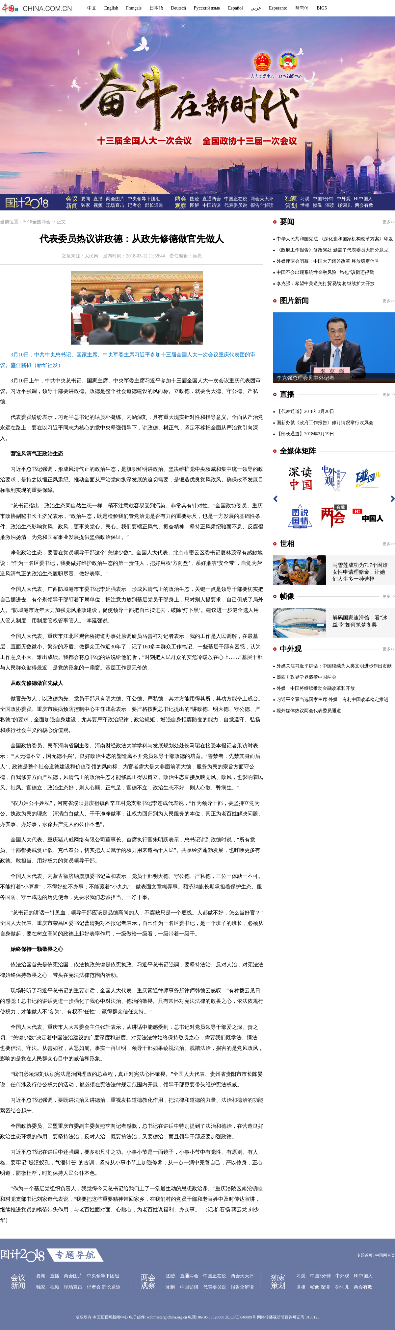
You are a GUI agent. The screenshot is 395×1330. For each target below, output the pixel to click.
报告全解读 (262, 205)
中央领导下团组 (144, 198)
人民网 (91, 256)
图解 (194, 205)
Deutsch (178, 8)
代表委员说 (235, 205)
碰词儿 (345, 205)
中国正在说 (235, 198)
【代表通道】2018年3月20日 (305, 411)
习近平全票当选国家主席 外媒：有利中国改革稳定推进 (332, 699)
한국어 (302, 8)
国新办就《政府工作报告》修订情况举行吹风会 (324, 422)
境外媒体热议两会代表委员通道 (308, 710)
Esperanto (278, 8)
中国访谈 (211, 205)
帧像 (317, 205)
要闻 (85, 198)
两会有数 (364, 205)
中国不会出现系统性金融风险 (306, 272)
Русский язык (207, 8)
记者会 (135, 205)
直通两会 (211, 198)
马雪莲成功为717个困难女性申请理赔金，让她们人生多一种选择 (360, 572)
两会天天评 (262, 198)
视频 (98, 205)
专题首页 (365, 1255)
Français (134, 8)
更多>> (388, 222)
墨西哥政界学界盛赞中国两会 (306, 677)
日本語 (156, 8)
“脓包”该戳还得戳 (356, 272)
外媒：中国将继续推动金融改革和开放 (315, 688)
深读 (329, 205)
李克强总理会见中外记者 (305, 378)
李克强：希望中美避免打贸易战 (308, 283)
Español (235, 8)
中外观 (344, 198)
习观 (304, 198)
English (111, 8)
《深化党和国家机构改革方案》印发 (356, 238)
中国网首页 (385, 1255)
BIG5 (322, 8)
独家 (85, 205)
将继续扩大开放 (358, 283)
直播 (98, 198)
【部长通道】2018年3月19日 (305, 433)
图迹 (194, 198)
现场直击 (115, 205)
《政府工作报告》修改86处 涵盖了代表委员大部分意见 (332, 250)
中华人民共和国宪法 (297, 238)
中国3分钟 (323, 198)
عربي (255, 8)
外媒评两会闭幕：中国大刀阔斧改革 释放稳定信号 (327, 261)
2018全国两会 (37, 221)
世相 (304, 205)
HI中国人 (363, 198)
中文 (91, 8)
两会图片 (115, 198)
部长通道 (154, 205)
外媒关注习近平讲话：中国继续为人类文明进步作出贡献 (334, 666)
